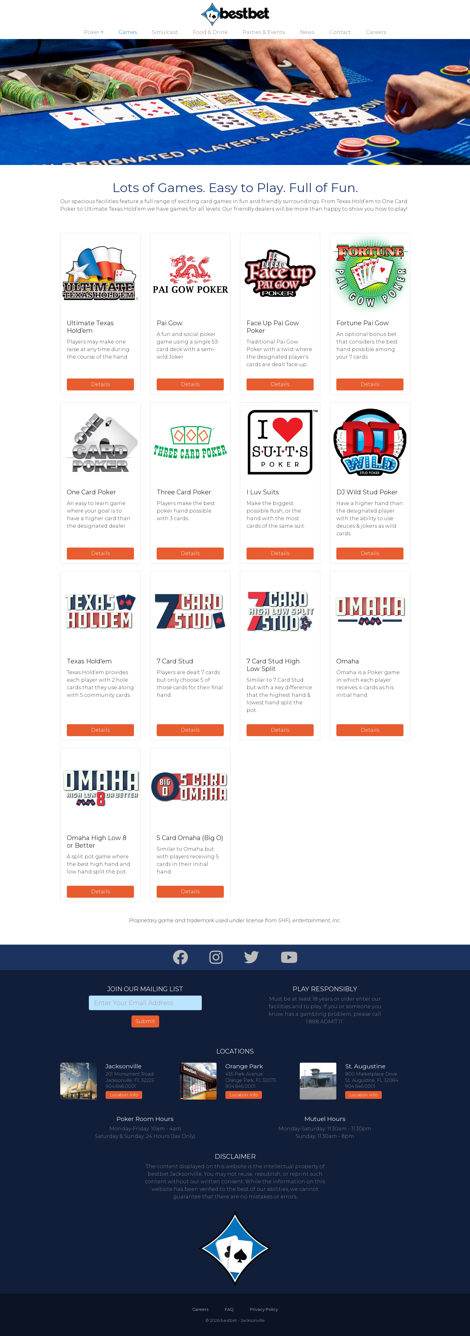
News (307, 32)
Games (128, 32)
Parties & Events (264, 32)
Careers (376, 32)
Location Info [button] (124, 1094)
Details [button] (100, 384)
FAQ (229, 1309)
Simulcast (165, 32)
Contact (340, 32)
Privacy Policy (264, 1309)
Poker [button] (92, 32)
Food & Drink (210, 32)
